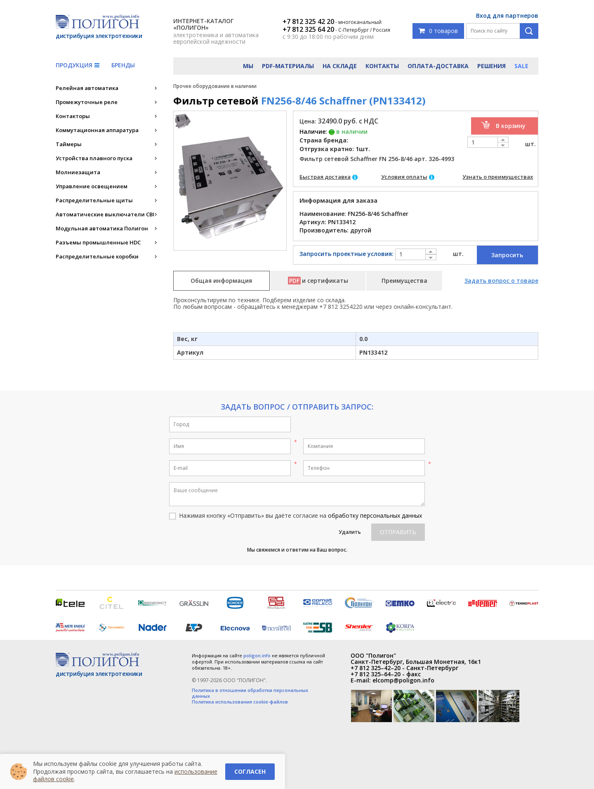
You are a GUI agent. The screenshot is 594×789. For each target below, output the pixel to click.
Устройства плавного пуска (94, 158)
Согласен (250, 771)
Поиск (529, 31)
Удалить (350, 531)
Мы (248, 66)
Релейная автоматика (87, 88)
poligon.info (257, 655)
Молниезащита (78, 172)
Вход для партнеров (507, 15)
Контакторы (73, 116)
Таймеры (69, 144)
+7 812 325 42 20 (308, 21)
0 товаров (438, 31)
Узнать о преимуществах (497, 176)
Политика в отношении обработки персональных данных (250, 693)
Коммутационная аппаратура (97, 130)
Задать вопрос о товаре (501, 280)
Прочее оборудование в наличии (215, 86)
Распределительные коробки (97, 256)
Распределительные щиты (94, 200)
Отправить (398, 532)
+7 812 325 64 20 (308, 29)
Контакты (382, 66)
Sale (521, 66)
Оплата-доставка (438, 66)
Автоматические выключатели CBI (105, 214)
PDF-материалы (288, 66)
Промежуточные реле (87, 102)
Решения (491, 66)
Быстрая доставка (325, 176)
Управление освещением (91, 186)
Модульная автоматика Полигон (102, 228)
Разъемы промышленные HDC (98, 242)
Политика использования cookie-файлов (240, 702)
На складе (340, 66)
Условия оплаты (404, 176)
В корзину (511, 126)
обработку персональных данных (375, 515)
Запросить (507, 255)
